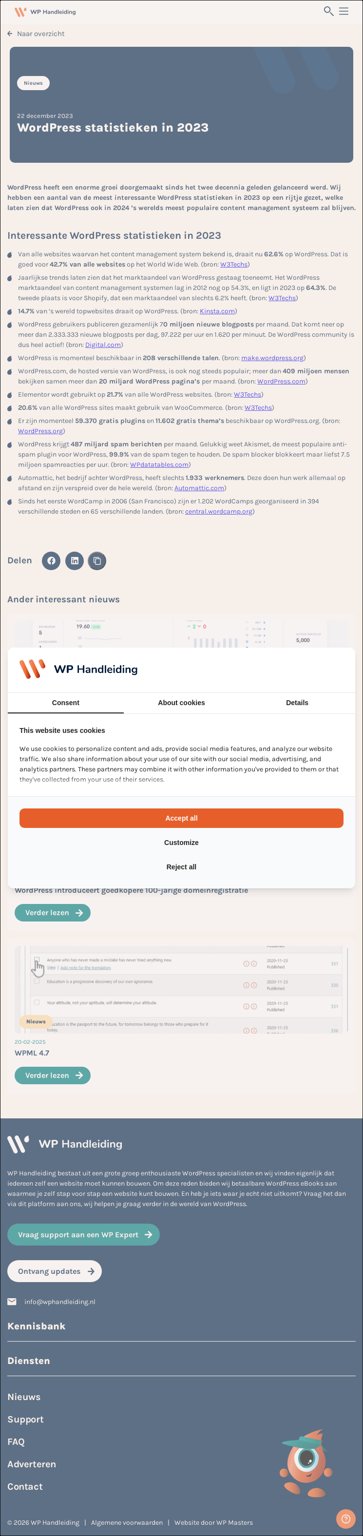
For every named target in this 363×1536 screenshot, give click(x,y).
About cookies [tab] (181, 703)
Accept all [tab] (181, 818)
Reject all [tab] (181, 867)
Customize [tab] (181, 842)
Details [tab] (297, 703)
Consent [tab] (65, 703)
